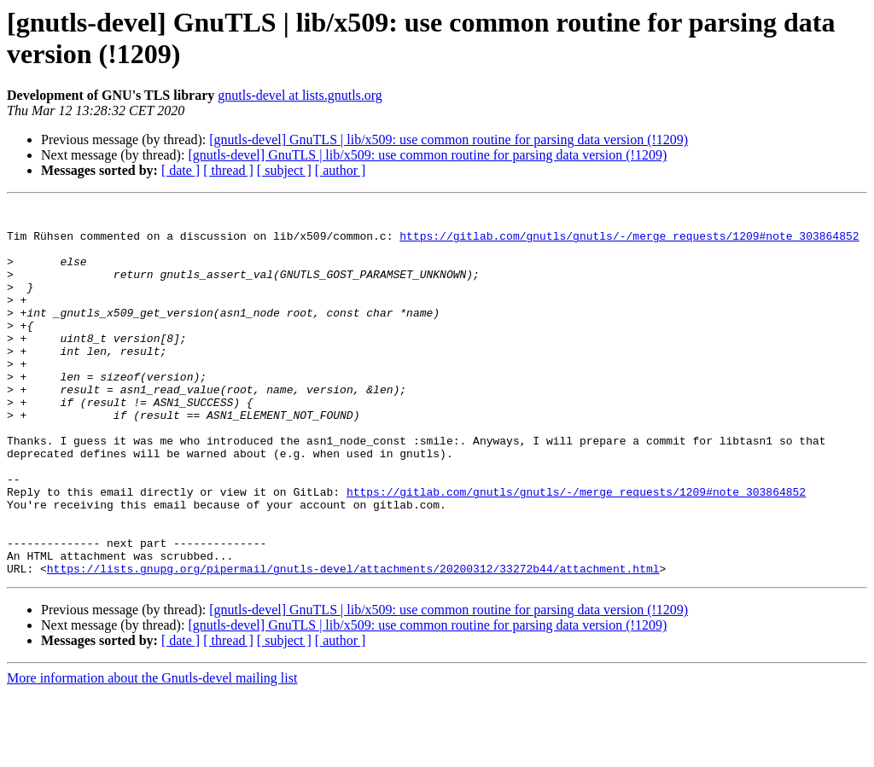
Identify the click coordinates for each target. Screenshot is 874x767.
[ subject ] (284, 170)
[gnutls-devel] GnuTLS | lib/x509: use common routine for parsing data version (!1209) (448, 139)
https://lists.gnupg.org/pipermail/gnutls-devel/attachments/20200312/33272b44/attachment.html (353, 642)
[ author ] (340, 170)
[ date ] (180, 170)
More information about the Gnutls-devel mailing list (152, 752)
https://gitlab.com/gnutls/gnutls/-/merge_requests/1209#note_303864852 (629, 243)
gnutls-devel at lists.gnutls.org (300, 95)
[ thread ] (228, 170)
